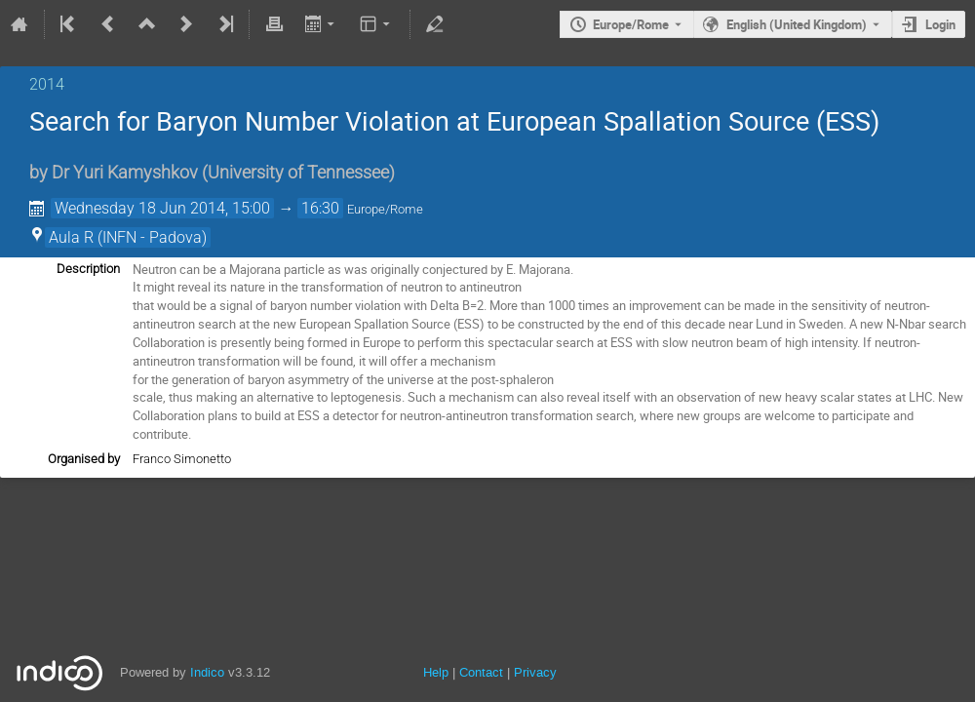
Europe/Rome (631, 24)
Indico (207, 672)
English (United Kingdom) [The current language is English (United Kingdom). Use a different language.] (796, 24)
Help (435, 672)
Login (940, 24)
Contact (481, 672)
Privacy (535, 672)
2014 (46, 84)
